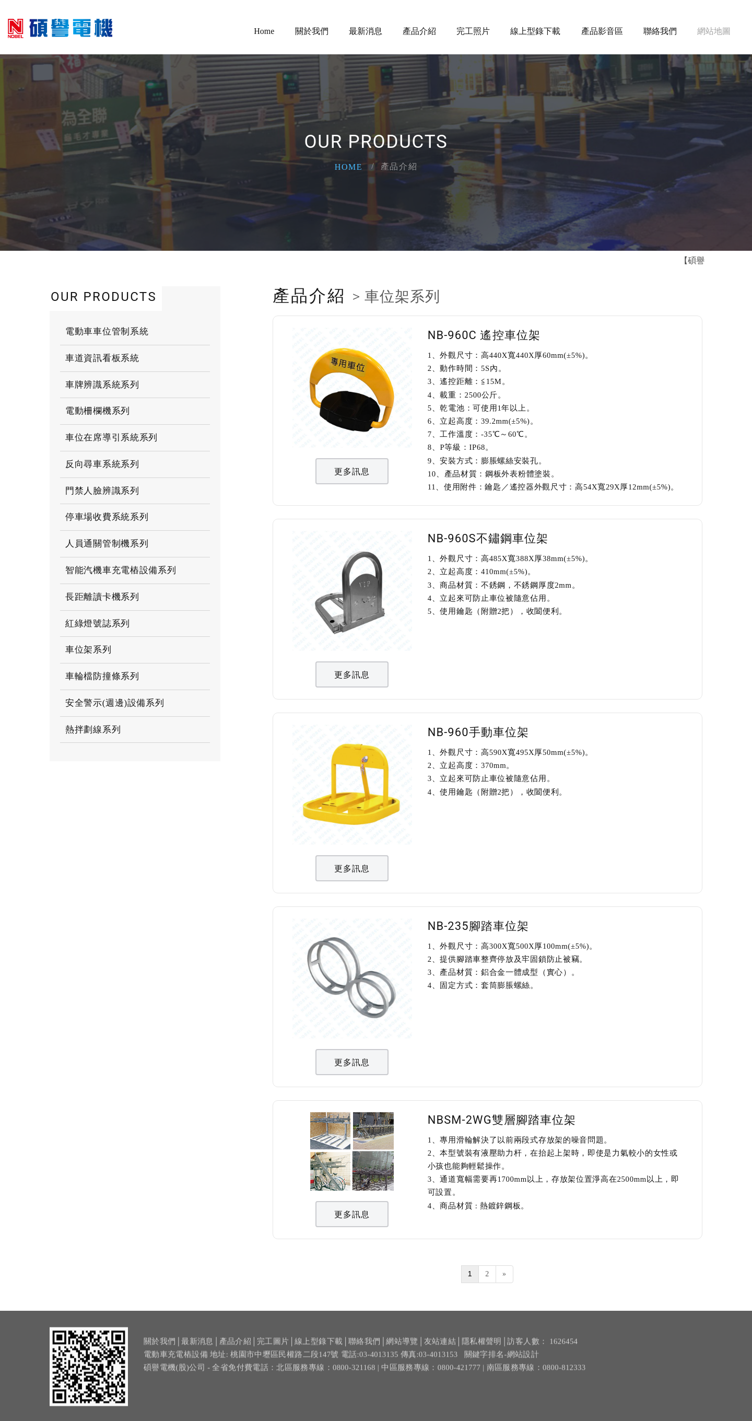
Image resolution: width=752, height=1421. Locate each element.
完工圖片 (273, 1348)
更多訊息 (352, 471)
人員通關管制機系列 (106, 544)
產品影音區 (602, 31)
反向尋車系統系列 (102, 464)
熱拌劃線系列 (93, 730)
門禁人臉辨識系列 (102, 491)
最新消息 (365, 31)
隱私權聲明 (482, 1348)
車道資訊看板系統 (102, 358)
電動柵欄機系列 (97, 411)
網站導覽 (402, 1348)
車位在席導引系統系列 (111, 437)
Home (264, 31)
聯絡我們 (660, 31)
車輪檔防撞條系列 (102, 676)
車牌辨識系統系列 (102, 385)
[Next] (504, 1274)
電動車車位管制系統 (106, 331)
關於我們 (311, 31)
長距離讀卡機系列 (102, 597)
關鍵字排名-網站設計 (501, 1361)
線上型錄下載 (535, 31)
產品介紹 (419, 31)
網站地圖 (714, 31)
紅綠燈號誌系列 (97, 623)
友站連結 (440, 1348)
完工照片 (473, 31)
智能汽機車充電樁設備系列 (120, 570)
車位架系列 (88, 650)
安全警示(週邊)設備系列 (114, 703)
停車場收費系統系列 (106, 517)
